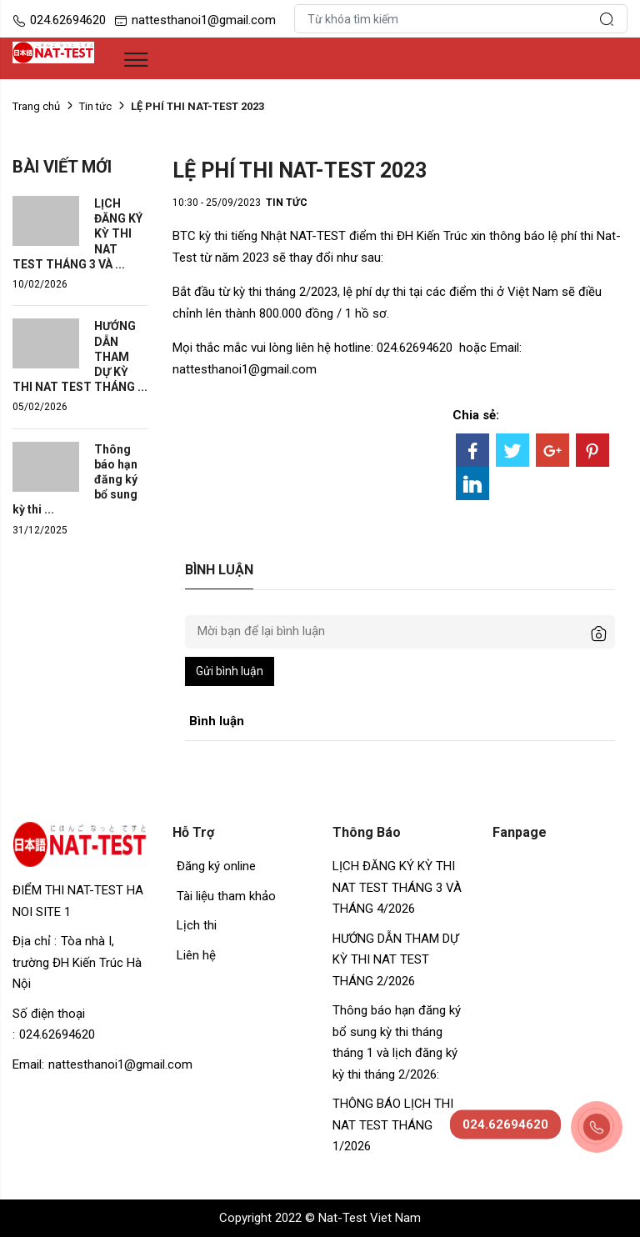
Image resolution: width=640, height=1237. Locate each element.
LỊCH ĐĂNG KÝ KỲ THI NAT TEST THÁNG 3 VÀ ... (77, 234)
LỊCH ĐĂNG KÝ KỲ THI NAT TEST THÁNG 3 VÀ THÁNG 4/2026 (397, 887)
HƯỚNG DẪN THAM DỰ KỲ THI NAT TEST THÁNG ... (80, 356)
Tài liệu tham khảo (226, 896)
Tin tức (95, 106)
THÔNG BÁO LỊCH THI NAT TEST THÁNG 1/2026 (394, 1125)
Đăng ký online (216, 866)
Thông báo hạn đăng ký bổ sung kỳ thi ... (75, 480)
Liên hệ (196, 955)
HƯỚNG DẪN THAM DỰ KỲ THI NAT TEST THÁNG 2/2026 (395, 960)
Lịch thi (197, 925)
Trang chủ (36, 106)
